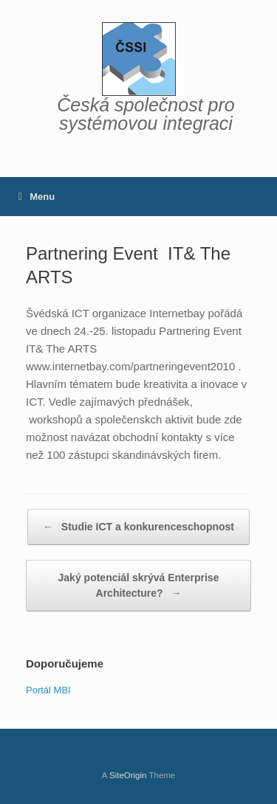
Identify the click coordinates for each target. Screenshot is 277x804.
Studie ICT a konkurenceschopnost (138, 527)
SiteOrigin (128, 775)
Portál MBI (48, 690)
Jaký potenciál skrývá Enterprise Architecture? (138, 586)
